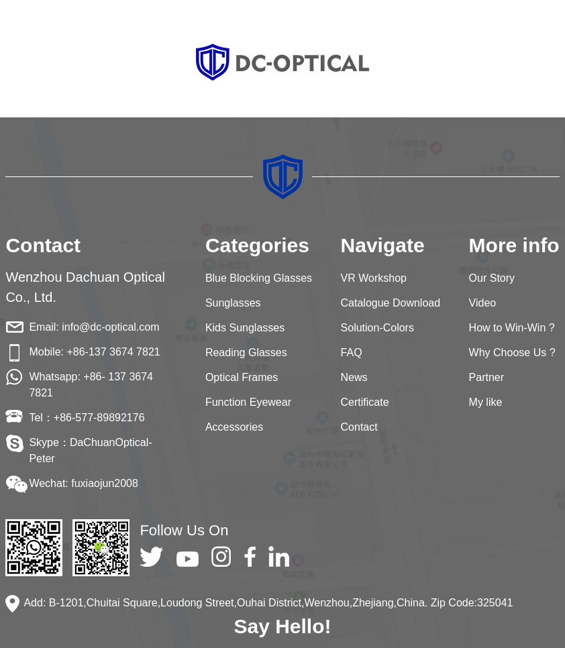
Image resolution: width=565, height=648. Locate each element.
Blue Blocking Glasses (258, 278)
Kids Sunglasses (245, 327)
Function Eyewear (248, 402)
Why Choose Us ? (512, 352)
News (354, 377)
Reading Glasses (246, 352)
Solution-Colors (377, 327)
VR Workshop (374, 278)
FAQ (351, 352)
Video (483, 303)
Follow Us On (184, 530)
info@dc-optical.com (110, 327)
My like (486, 402)
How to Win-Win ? (512, 327)
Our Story (492, 278)
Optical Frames (241, 377)
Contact (359, 427)
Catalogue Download (391, 303)
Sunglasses (233, 303)
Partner (486, 377)
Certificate (365, 402)
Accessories (234, 427)
